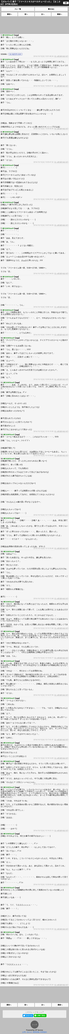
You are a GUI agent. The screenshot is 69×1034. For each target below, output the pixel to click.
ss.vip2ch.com (15, 54)
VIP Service (39, 1030)
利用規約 (43, 1032)
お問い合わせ (27, 1032)
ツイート (29, 1015)
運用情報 (36, 1032)
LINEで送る (41, 1015)
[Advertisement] (34, 25)
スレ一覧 (18, 9)
